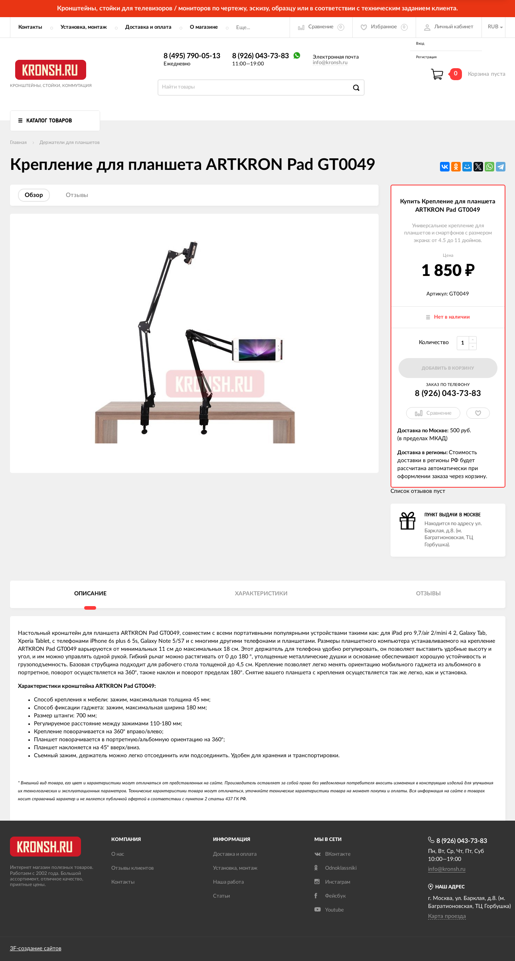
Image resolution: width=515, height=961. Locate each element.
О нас (117, 854)
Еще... (243, 27)
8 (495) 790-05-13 (192, 56)
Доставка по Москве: (422, 430)
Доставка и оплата (148, 27)
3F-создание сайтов (35, 948)
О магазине (204, 27)
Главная (18, 142)
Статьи (221, 896)
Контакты (30, 27)
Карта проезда (447, 916)
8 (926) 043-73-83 (260, 56)
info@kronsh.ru (330, 62)
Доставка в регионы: (423, 452)
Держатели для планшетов (69, 142)
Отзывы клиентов (132, 868)
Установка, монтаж (84, 27)
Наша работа (228, 882)
